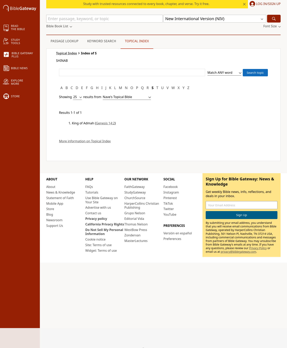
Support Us (54, 225)
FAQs (89, 187)
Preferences (172, 239)
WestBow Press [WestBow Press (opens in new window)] (135, 230)
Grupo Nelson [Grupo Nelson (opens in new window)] (134, 213)
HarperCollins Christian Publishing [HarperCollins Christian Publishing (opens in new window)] (141, 205)
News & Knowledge (60, 192)
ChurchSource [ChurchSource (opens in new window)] (134, 198)
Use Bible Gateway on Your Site (101, 200)
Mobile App (54, 203)
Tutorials (91, 192)
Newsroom (54, 220)
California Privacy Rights (104, 224)
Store (50, 209)
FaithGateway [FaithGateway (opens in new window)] (134, 187)
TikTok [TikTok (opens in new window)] (168, 203)
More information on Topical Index (85, 141)
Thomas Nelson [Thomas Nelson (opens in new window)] (136, 224)
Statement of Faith (60, 198)
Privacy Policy (258, 248)
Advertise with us (98, 207)
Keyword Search (101, 41)
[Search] (274, 19)
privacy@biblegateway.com (238, 252)
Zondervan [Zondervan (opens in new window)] (132, 235)
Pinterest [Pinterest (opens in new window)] (170, 198)
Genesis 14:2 (105, 123)
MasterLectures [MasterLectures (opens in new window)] (135, 241)
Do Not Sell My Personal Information (104, 232)
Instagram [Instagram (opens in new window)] (171, 192)
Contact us (93, 213)
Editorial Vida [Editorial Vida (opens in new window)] (134, 218)
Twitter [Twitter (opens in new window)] (168, 209)
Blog (49, 214)
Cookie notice (95, 239)
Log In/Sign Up (268, 4)
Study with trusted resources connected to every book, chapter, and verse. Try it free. (146, 4)
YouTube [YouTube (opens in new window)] (169, 214)
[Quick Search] (104, 19)
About (50, 187)
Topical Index (137, 41)
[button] (264, 4)
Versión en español (177, 233)
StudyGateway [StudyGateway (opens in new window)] (135, 192)
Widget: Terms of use (101, 250)
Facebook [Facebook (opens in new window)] (170, 187)
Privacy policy (96, 218)
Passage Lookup (65, 41)
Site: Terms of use (98, 245)
